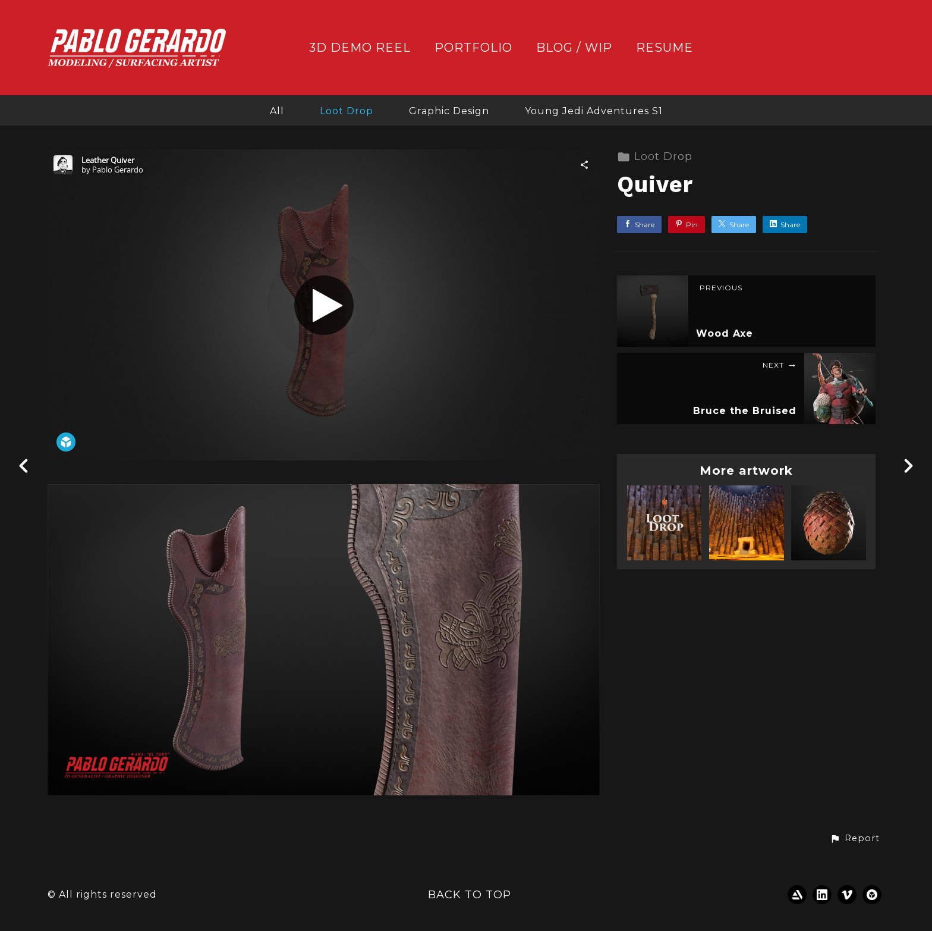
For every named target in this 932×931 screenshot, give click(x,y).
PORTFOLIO (473, 48)
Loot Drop (346, 111)
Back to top (469, 894)
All (277, 111)
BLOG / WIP (574, 48)
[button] (854, 839)
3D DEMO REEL (360, 48)
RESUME (664, 48)
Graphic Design (449, 111)
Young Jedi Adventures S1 (594, 111)
